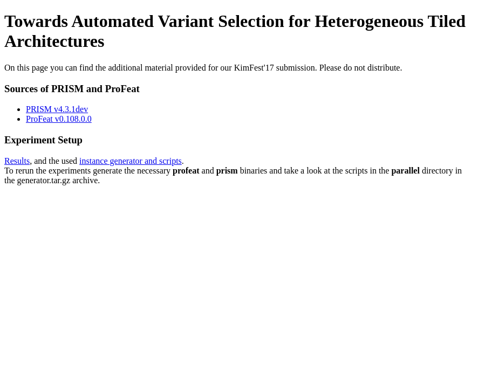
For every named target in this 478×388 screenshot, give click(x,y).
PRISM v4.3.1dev (57, 109)
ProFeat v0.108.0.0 (59, 118)
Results (17, 160)
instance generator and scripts (130, 160)
